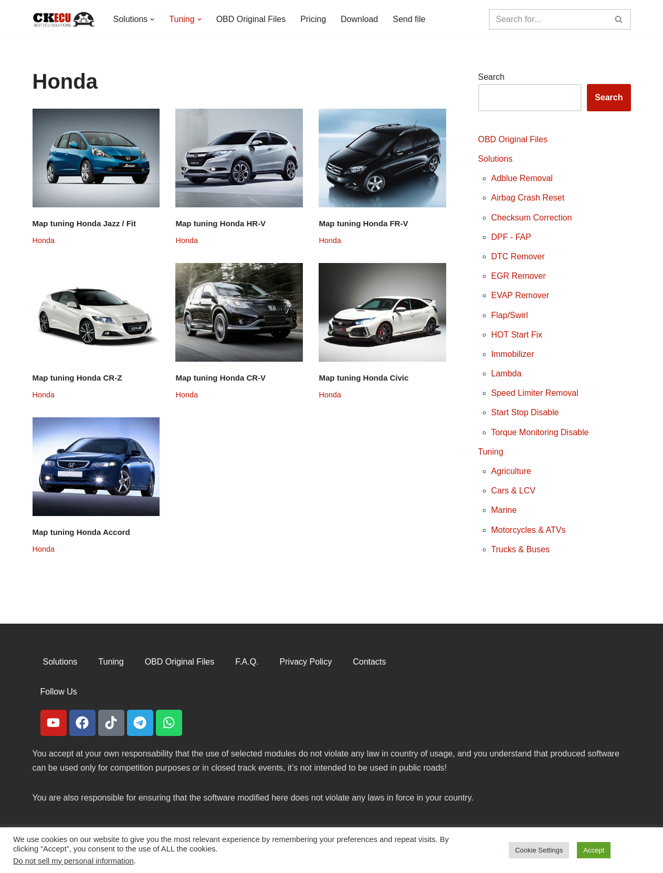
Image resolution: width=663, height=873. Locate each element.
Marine (504, 510)
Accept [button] (593, 850)
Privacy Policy (306, 661)
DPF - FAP (511, 237)
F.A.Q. (246, 661)
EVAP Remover (520, 295)
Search (491, 76)
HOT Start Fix (517, 334)
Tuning (490, 451)
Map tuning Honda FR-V (363, 223)
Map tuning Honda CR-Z (77, 377)
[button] (152, 19)
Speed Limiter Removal (534, 392)
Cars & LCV (513, 490)
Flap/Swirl (509, 315)
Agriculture (511, 471)
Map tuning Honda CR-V (220, 377)
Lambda (506, 373)
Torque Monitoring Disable (540, 432)
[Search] (548, 19)
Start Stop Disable (525, 412)
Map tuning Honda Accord (81, 532)
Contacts (369, 661)
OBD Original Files (251, 19)
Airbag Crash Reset (528, 197)
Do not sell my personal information (73, 861)
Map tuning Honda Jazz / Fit (84, 223)
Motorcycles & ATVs (528, 529)
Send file (409, 19)
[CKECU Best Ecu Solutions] (64, 19)
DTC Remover (518, 256)
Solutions (495, 158)
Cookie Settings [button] (539, 850)
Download (359, 19)
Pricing (313, 19)
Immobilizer (512, 354)
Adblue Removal (522, 178)
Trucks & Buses (520, 549)
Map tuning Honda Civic (363, 377)
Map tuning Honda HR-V (220, 223)
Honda (44, 240)
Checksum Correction (531, 217)
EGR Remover (518, 275)
